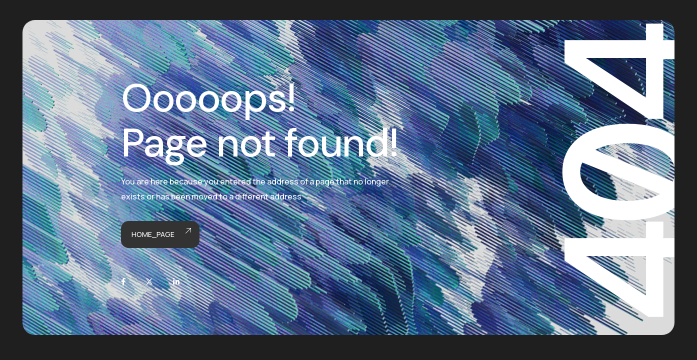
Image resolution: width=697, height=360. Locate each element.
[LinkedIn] (176, 282)
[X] (149, 282)
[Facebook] (123, 282)
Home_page (160, 234)
